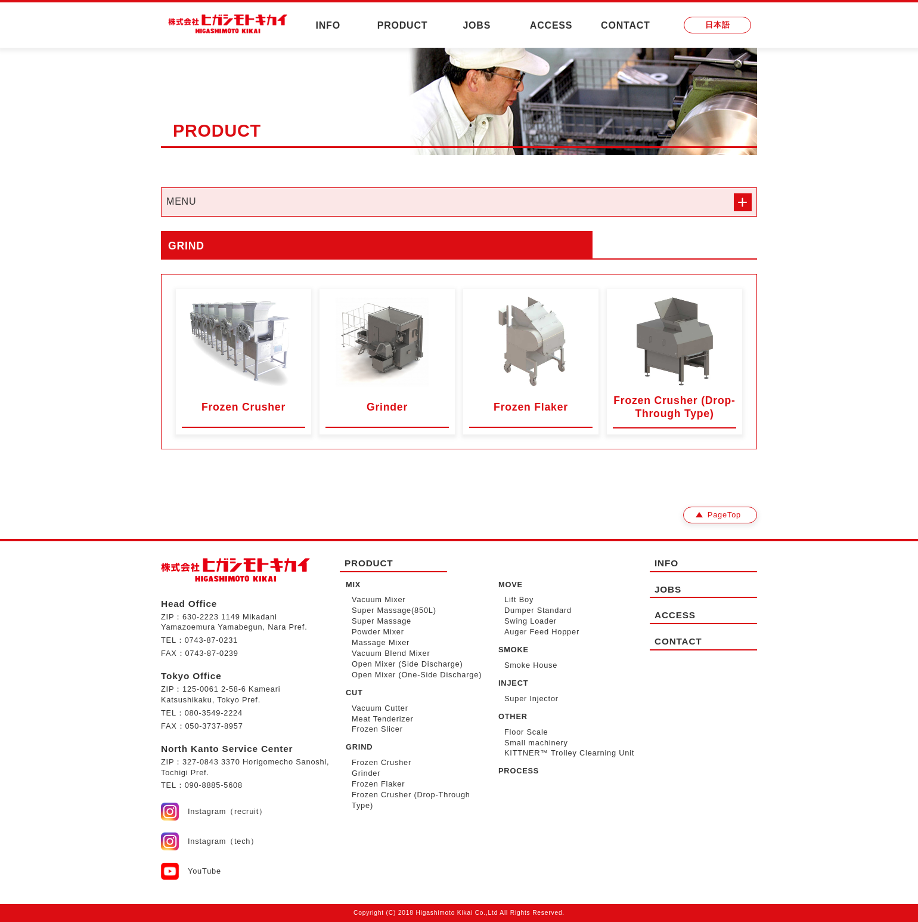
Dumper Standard (538, 610)
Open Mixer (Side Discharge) (407, 663)
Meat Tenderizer (383, 718)
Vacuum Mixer (378, 599)
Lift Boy (519, 599)
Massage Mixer (381, 642)
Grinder (366, 773)
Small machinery (536, 742)
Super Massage (381, 620)
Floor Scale (526, 731)
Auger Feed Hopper (541, 631)
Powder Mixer (378, 631)
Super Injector (531, 698)
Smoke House (530, 665)
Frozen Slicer (377, 728)
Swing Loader (530, 620)
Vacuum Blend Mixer (391, 653)
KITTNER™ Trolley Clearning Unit (569, 752)
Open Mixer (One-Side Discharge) (417, 674)
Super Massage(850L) (394, 610)
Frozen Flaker (378, 783)
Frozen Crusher (381, 762)
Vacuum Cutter (380, 708)
